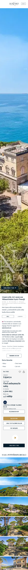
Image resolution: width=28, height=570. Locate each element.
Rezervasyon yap (14, 412)
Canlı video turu (9, 288)
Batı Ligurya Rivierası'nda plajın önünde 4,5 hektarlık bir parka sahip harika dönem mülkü (14, 303)
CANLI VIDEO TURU (14, 445)
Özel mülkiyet (14, 302)
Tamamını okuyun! (14, 356)
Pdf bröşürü (14, 428)
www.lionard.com (6, 328)
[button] (20, 372)
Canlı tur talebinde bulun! (14, 423)
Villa (10, 302)
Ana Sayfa (4, 302)
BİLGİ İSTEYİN (14, 419)
